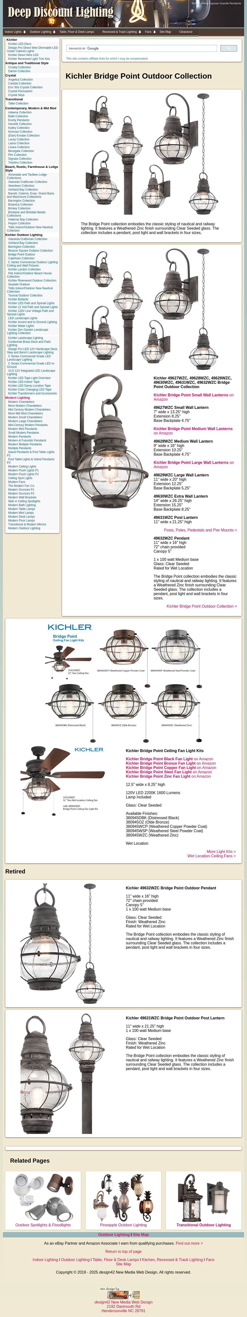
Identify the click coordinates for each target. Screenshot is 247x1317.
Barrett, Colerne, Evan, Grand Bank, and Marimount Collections (31, 195)
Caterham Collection (21, 258)
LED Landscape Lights (22, 318)
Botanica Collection (20, 204)
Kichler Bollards (18, 299)
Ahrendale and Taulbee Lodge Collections (27, 176)
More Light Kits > (221, 852)
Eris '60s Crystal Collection (25, 87)
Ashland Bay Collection (23, 189)
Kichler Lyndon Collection (24, 269)
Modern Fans (16, 482)
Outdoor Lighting (114, 1235)
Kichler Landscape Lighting (25, 338)
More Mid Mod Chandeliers (25, 413)
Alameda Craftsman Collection (27, 182)
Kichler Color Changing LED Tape (29, 389)
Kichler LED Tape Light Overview (29, 378)
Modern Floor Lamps (21, 520)
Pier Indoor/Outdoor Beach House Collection (29, 275)
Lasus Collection (18, 143)
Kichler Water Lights (21, 326)
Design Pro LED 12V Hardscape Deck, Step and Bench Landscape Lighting (32, 350)
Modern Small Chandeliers (25, 417)
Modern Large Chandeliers (25, 421)
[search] (141, 48)
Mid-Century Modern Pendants (28, 425)
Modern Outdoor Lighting (24, 528)
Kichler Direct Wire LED (23, 55)
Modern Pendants (19, 436)
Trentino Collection (20, 162)
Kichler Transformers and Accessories (32, 393)
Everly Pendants (18, 120)
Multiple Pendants (19, 448)
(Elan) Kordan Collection (24, 135)
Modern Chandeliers (21, 402)
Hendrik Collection (20, 124)
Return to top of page (123, 1251)
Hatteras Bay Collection (23, 219)
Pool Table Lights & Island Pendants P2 (31, 461)
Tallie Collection (18, 103)
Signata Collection (20, 158)
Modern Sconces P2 (21, 493)
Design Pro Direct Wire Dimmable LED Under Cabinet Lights (32, 49)
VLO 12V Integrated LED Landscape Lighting (31, 372)
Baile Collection (18, 116)
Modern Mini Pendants (22, 429)
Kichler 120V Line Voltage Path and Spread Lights (30, 312)
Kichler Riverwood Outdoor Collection (32, 280)
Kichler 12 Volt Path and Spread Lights (33, 307)
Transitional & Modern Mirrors (27, 524)
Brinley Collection (19, 208)
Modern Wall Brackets (22, 497)
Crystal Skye (16, 95)
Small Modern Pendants (23, 432)
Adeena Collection (20, 112)
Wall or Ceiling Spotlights (24, 501)
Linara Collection (19, 147)
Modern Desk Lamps (21, 516)
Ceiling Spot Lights (20, 478)
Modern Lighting (17, 397)
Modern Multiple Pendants (25, 444)
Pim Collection (17, 155)
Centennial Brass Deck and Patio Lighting (29, 343)
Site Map (141, 1235)
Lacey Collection (18, 139)
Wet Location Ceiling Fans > (211, 856)
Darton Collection (19, 71)
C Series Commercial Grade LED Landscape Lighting (29, 358)
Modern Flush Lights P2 (23, 474)
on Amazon (169, 759)
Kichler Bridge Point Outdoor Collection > (202, 606)
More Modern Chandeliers (25, 405)
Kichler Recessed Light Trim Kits (29, 59)
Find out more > (189, 1243)
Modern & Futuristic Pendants (27, 440)
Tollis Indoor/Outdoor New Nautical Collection (30, 229)
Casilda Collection (19, 83)
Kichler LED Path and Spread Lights (31, 303)
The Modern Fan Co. (21, 485)
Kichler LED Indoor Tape (24, 382)
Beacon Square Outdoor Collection (30, 250)
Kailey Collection (19, 128)
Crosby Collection (19, 67)
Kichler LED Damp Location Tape (29, 385)
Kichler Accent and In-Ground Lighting (32, 322)
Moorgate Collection (21, 151)
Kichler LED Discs (19, 44)
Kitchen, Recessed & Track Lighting (172, 1260)
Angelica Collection (20, 79)
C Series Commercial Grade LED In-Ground (31, 365)
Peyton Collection (19, 223)
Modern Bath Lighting (22, 505)
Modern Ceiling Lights (22, 466)
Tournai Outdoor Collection (25, 295)
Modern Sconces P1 (21, 489)
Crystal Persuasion (20, 91)
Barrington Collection (21, 200)
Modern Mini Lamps (21, 512)
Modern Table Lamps (21, 509)
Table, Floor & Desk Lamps (116, 1260)
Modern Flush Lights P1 (23, 470)
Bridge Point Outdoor (21, 254)
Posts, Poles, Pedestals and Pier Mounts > (200, 530)
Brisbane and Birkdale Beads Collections (26, 214)
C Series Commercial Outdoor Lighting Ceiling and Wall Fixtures (32, 264)
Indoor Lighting (45, 1260)
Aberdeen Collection (21, 185)
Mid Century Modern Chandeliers (29, 409)
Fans (210, 1260)
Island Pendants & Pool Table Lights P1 (31, 453)
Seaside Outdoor (19, 284)
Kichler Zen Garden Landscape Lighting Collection (27, 331)
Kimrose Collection (20, 131)
